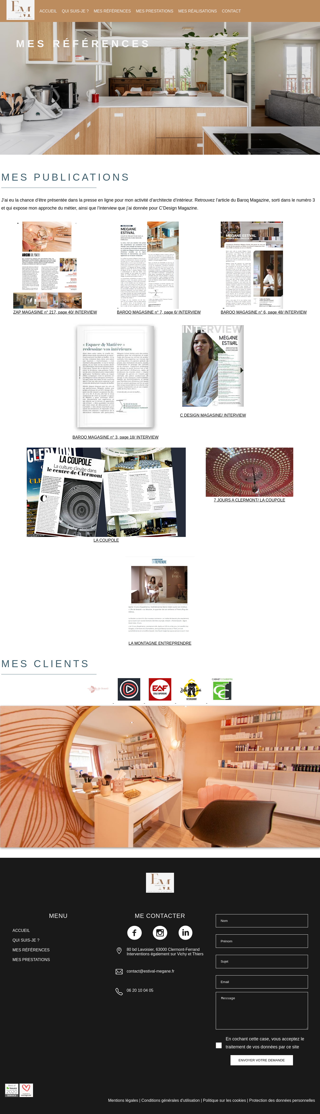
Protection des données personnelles (282, 1100)
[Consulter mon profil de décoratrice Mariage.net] (26, 1096)
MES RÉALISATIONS (197, 11)
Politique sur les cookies (224, 1100)
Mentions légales (123, 1100)
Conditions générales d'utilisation (171, 1100)
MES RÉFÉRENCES (112, 11)
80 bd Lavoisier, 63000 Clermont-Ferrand (163, 949)
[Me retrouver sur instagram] (160, 938)
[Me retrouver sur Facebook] (135, 938)
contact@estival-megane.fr (150, 971)
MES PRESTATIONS (154, 11)
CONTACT (231, 11)
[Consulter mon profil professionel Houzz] (11, 1096)
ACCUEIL (48, 11)
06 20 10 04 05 (140, 990)
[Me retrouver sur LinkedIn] (185, 938)
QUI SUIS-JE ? (75, 11)
